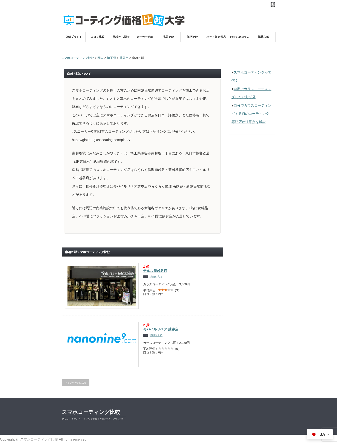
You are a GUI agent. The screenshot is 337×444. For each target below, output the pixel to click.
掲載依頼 (263, 36)
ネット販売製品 (216, 36)
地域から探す (121, 36)
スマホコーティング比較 (91, 412)
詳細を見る (156, 276)
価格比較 (192, 36)
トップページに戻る (75, 382)
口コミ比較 (97, 36)
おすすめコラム (240, 36)
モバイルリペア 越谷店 (160, 329)
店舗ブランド (73, 36)
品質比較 (168, 36)
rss (273, 4)
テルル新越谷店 (155, 271)
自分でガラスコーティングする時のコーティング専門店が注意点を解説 (251, 114)
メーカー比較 (144, 36)
